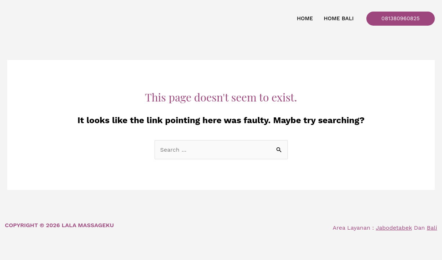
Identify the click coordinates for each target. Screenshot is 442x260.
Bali (432, 227)
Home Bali (339, 18)
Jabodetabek (394, 227)
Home (305, 18)
